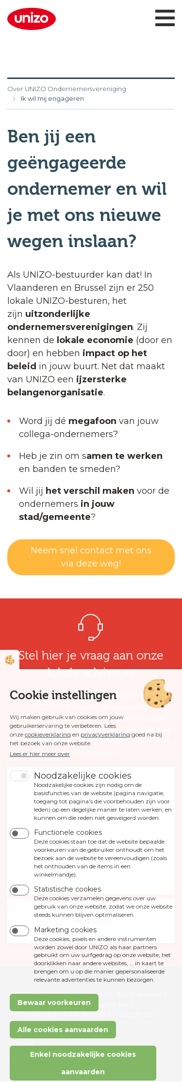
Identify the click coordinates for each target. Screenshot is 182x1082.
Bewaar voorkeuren (54, 1026)
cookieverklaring (48, 759)
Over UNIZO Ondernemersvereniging (66, 89)
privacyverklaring (105, 759)
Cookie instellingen (9, 684)
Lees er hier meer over (40, 778)
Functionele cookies (68, 857)
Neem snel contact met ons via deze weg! (91, 557)
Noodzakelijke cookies (83, 800)
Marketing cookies (65, 954)
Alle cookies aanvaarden (62, 1054)
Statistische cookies (67, 914)
